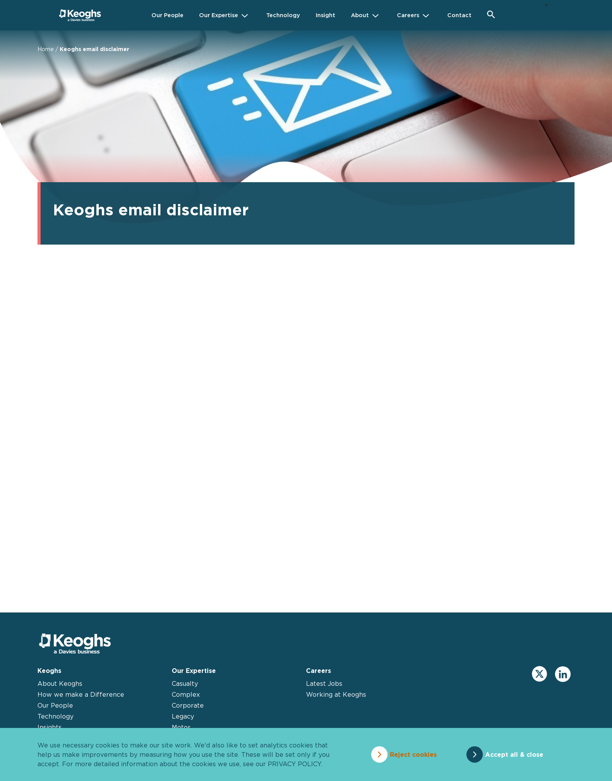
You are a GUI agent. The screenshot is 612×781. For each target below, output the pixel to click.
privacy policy (294, 763)
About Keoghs (59, 683)
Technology (55, 716)
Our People (55, 705)
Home (45, 49)
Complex (186, 694)
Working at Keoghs (336, 694)
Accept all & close (514, 754)
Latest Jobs (324, 683)
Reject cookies (413, 754)
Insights (49, 727)
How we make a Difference (80, 694)
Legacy (183, 716)
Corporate (188, 705)
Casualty (185, 683)
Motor (181, 727)
